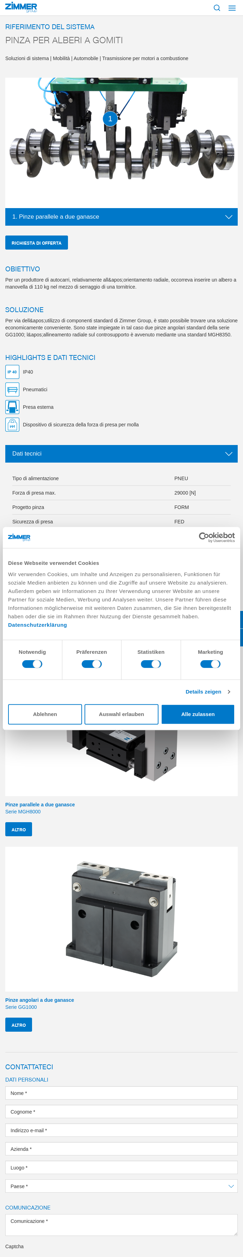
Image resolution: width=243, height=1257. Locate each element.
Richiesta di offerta (37, 242)
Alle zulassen (198, 714)
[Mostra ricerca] (217, 7)
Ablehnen (45, 714)
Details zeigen (203, 692)
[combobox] (121, 1186)
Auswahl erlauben (121, 714)
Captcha (14, 1246)
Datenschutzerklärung (37, 625)
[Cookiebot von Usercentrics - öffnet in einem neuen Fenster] (204, 537)
